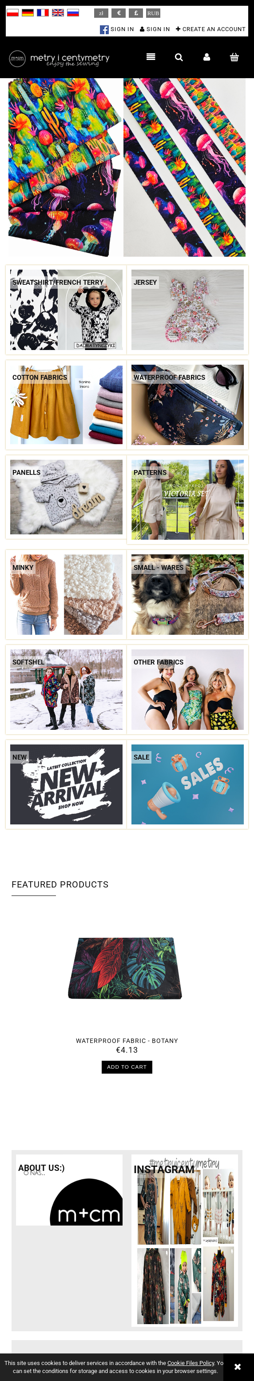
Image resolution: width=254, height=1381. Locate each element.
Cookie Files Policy (190, 1363)
